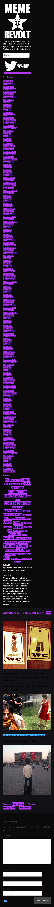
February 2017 (9, 331)
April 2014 (7, 406)
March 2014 (8, 409)
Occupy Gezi (9, 808)
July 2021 (7, 196)
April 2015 (7, 375)
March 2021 (8, 206)
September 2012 (10, 453)
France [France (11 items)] (28, 519)
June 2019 (7, 261)
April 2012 (7, 466)
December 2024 (9, 89)
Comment (7, 835)
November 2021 (9, 185)
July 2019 (7, 258)
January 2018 (8, 302)
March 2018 (8, 297)
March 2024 (8, 113)
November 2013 (9, 417)
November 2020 (9, 217)
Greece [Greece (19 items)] (16, 522)
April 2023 (7, 141)
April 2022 (7, 172)
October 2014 (8, 391)
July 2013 (7, 427)
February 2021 (9, 209)
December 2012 (9, 445)
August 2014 (8, 396)
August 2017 (8, 315)
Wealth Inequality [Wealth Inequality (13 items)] (24, 559)
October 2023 (8, 126)
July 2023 (7, 133)
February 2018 (9, 300)
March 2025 (8, 81)
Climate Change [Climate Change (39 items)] (15, 495)
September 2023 (10, 128)
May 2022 (7, 170)
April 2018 (7, 295)
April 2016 (7, 347)
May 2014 (7, 404)
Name (6, 870)
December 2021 (9, 183)
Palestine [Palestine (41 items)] (14, 534)
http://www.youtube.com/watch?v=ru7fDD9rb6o (24, 735)
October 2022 (8, 157)
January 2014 (8, 412)
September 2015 (10, 362)
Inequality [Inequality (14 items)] (7, 527)
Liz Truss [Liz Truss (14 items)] (27, 527)
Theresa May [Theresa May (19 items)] (24, 542)
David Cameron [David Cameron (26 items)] (12, 514)
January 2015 (8, 383)
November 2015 (9, 360)
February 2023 (9, 146)
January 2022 (8, 180)
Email (6, 880)
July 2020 (7, 227)
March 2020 (8, 237)
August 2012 (8, 456)
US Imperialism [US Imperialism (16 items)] (23, 554)
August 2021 (8, 193)
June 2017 (7, 321)
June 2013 (7, 430)
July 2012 (7, 458)
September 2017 (10, 313)
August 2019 (8, 256)
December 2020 (9, 214)
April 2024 (7, 110)
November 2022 (9, 154)
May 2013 (7, 432)
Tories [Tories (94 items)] (9, 545)
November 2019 (9, 248)
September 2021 (10, 191)
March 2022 (8, 175)
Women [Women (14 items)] (17, 562)
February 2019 (9, 271)
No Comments (25, 808)
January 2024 (8, 118)
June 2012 (7, 461)
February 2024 (9, 115)
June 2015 (7, 370)
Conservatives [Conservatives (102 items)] (17, 503)
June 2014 (7, 401)
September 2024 (10, 97)
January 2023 (8, 149)
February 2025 (9, 84)
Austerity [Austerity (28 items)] (15, 480)
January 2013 (8, 443)
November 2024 (9, 92)
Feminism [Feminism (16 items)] (20, 518)
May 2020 (7, 232)
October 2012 (8, 451)
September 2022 (10, 159)
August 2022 (8, 162)
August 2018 (8, 284)
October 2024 (8, 94)
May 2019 (7, 263)
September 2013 (10, 422)
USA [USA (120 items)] (20, 549)
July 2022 (7, 165)
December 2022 (9, 152)
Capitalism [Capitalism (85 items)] (17, 492)
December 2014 (9, 386)
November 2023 (9, 123)
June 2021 (7, 198)
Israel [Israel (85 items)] (18, 526)
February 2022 (9, 178)
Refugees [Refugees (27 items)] (20, 538)
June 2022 (7, 167)
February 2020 (9, 240)
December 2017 (9, 305)
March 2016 (8, 349)
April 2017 (7, 326)
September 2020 (10, 222)
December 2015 (9, 357)
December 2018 (9, 276)
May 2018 (7, 292)
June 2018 (7, 289)
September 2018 (10, 282)
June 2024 (7, 105)
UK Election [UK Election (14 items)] (10, 550)
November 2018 (9, 279)
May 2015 (7, 373)
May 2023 (7, 139)
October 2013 (8, 419)
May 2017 (7, 323)
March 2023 (8, 144)
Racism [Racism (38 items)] (8, 538)
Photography (18, 804)
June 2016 (7, 341)
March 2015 (8, 378)
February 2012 (9, 471)
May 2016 (7, 344)
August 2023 (8, 131)
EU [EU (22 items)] (6, 518)
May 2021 (7, 201)
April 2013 (7, 435)
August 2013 (8, 425)
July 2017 (7, 318)
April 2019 (7, 266)
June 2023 (7, 136)
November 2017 (9, 308)
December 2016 (9, 336)
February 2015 (9, 380)
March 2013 (8, 438)
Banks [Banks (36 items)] (25, 480)
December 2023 (9, 120)
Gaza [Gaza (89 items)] (8, 522)
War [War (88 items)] (6, 558)
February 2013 (9, 440)
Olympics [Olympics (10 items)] (23, 531)
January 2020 (8, 243)
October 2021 (8, 188)
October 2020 (8, 219)
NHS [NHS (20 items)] (9, 530)
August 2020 (8, 224)
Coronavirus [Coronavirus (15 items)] (17, 507)
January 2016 (8, 354)
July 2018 (7, 287)
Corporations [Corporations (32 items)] (12, 510)
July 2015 (7, 367)
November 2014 (9, 388)
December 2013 (9, 414)
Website (6, 889)
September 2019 (10, 253)
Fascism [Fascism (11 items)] (11, 519)
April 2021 (7, 204)
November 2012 (9, 448)
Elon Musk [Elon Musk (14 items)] (27, 515)
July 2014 (7, 399)
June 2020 (7, 230)
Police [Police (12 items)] (24, 535)
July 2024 (7, 102)
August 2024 (8, 100)
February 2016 (9, 352)
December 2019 (9, 245)
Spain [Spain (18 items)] (14, 542)
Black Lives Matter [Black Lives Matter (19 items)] (13, 484)
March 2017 (8, 328)
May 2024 (7, 107)
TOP (5, 901)
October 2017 (8, 310)
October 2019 (8, 250)
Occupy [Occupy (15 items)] (16, 531)
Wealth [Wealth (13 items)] (14, 559)
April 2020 (7, 235)
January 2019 (8, 274)
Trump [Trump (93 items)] (22, 545)
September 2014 (10, 393)
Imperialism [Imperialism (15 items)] (26, 523)
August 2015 (8, 365)
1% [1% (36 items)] (7, 480)
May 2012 (7, 464)
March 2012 (8, 469)
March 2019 (8, 269)
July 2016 (7, 339)
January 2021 (8, 211)
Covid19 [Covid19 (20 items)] (26, 511)
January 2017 (8, 334)
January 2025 (8, 87)
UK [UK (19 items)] (29, 546)
